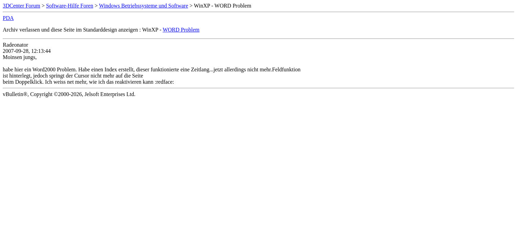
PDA (8, 18)
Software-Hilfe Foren (69, 6)
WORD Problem (181, 30)
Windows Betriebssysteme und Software (143, 6)
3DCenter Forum (21, 6)
